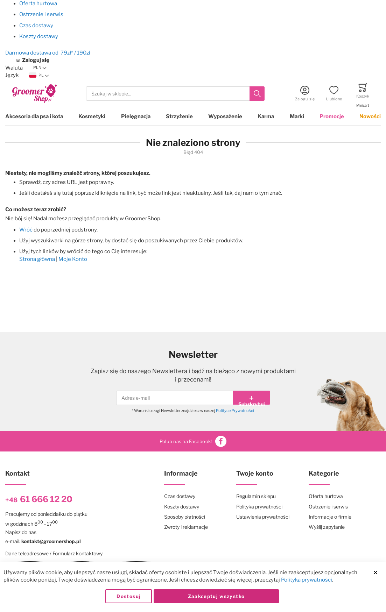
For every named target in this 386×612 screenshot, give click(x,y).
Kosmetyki (91, 116)
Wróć (26, 230)
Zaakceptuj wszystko (216, 596)
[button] (40, 68)
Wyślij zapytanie (327, 527)
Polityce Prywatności (235, 410)
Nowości (370, 116)
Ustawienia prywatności (262, 517)
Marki (297, 116)
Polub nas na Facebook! (193, 441)
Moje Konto (72, 259)
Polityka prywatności (306, 580)
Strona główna (37, 259)
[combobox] (175, 93)
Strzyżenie (179, 116)
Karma (266, 116)
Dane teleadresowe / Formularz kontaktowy (54, 553)
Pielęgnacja (135, 116)
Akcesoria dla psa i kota (34, 116)
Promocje (332, 116)
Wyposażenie (225, 116)
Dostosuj (129, 596)
